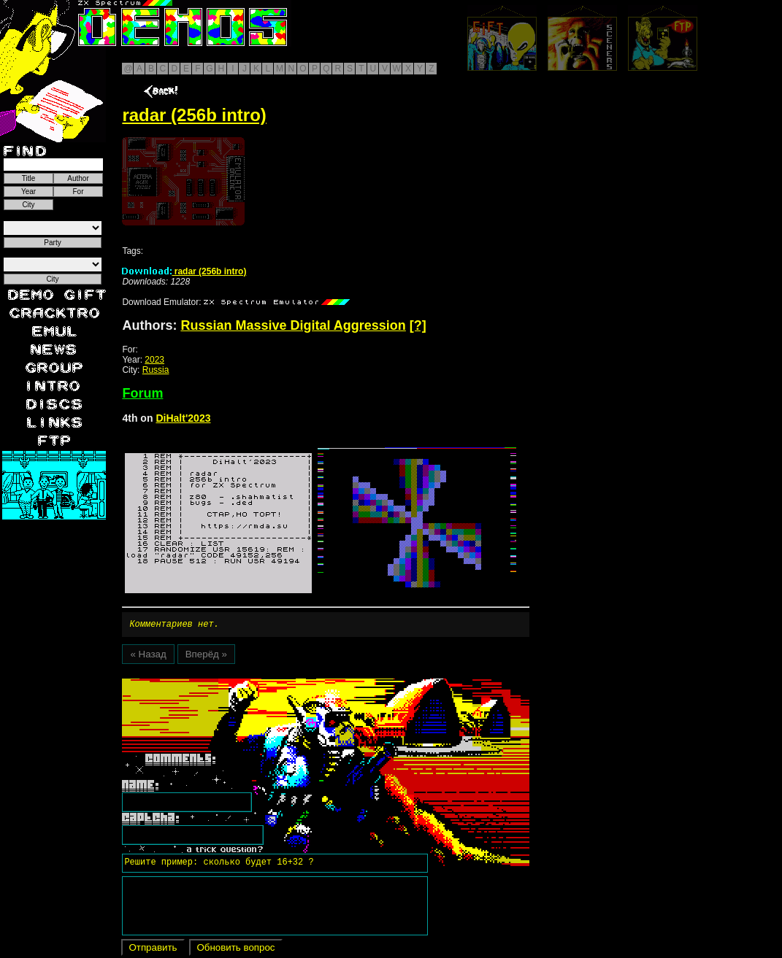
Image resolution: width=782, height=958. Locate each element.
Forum (142, 393)
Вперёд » (206, 656)
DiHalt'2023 (183, 418)
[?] (418, 325)
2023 (154, 360)
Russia (155, 370)
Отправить (153, 949)
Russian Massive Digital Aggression (292, 325)
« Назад (148, 656)
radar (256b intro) (184, 271)
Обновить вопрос (235, 949)
